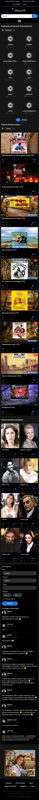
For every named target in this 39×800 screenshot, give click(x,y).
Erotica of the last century (13, 1)
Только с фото (10, 599)
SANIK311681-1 (12, 720)
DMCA (33, 786)
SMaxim (9, 611)
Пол (3, 570)
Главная (8, 783)
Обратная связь (10, 786)
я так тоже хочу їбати (9, 725)
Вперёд (24, 120)
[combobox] (19, 573)
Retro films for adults (29, 1)
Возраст (5, 591)
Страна (4, 577)
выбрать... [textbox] (8, 573)
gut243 (9, 635)
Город (4, 584)
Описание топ (8, 641)
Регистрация (16, 4)
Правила (23, 786)
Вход (24, 4)
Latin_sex (10, 731)
